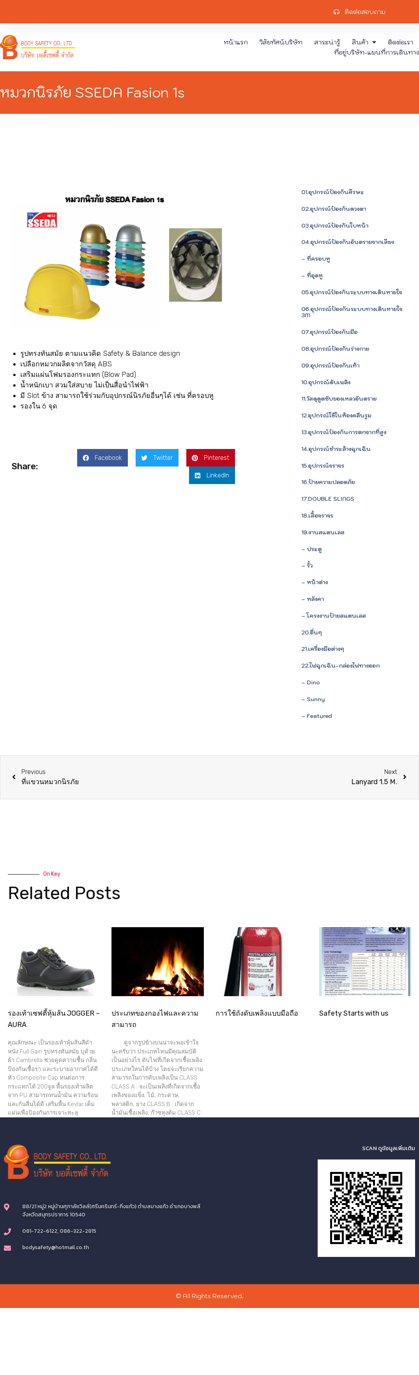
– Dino (310, 682)
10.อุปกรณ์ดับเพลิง (325, 382)
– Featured (316, 715)
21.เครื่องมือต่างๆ (322, 648)
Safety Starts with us (353, 1013)
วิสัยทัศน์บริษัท (281, 42)
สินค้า (364, 42)
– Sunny (313, 699)
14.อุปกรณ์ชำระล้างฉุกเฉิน (336, 448)
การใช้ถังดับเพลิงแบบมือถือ (257, 1013)
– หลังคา (312, 599)
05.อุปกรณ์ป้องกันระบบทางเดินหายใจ (351, 292)
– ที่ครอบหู (315, 258)
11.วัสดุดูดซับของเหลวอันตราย (339, 398)
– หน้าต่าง (314, 582)
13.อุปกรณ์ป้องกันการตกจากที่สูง (343, 432)
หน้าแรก (236, 42)
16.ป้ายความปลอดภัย (328, 482)
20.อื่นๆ (311, 632)
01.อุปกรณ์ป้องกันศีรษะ (332, 192)
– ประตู (311, 549)
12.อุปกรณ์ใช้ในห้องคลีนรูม (336, 415)
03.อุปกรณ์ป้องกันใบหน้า (334, 225)
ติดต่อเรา (400, 42)
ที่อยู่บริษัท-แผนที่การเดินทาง (376, 52)
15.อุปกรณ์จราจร (322, 465)
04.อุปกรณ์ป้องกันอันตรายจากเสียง (347, 242)
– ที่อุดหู (312, 275)
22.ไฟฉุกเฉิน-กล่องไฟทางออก (340, 665)
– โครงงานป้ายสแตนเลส (333, 615)
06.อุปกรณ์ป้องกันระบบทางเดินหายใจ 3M (351, 312)
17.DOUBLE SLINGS (327, 498)
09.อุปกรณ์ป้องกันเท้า (330, 365)
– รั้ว (307, 565)
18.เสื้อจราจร (317, 515)
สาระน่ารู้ (327, 42)
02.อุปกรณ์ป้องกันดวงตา (333, 208)
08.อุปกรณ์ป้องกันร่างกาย (335, 348)
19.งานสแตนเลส (323, 532)
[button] (102, 458)
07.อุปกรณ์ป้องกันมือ (329, 332)
